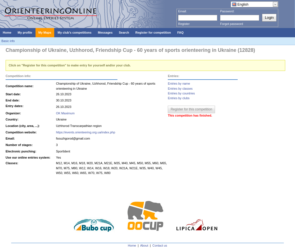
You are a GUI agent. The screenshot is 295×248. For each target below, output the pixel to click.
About (144, 245)
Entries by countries (181, 93)
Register (184, 24)
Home (132, 245)
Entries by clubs (179, 98)
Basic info (8, 41)
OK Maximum (65, 113)
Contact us (159, 245)
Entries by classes (180, 88)
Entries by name (179, 83)
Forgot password (231, 24)
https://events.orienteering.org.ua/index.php (85, 132)
